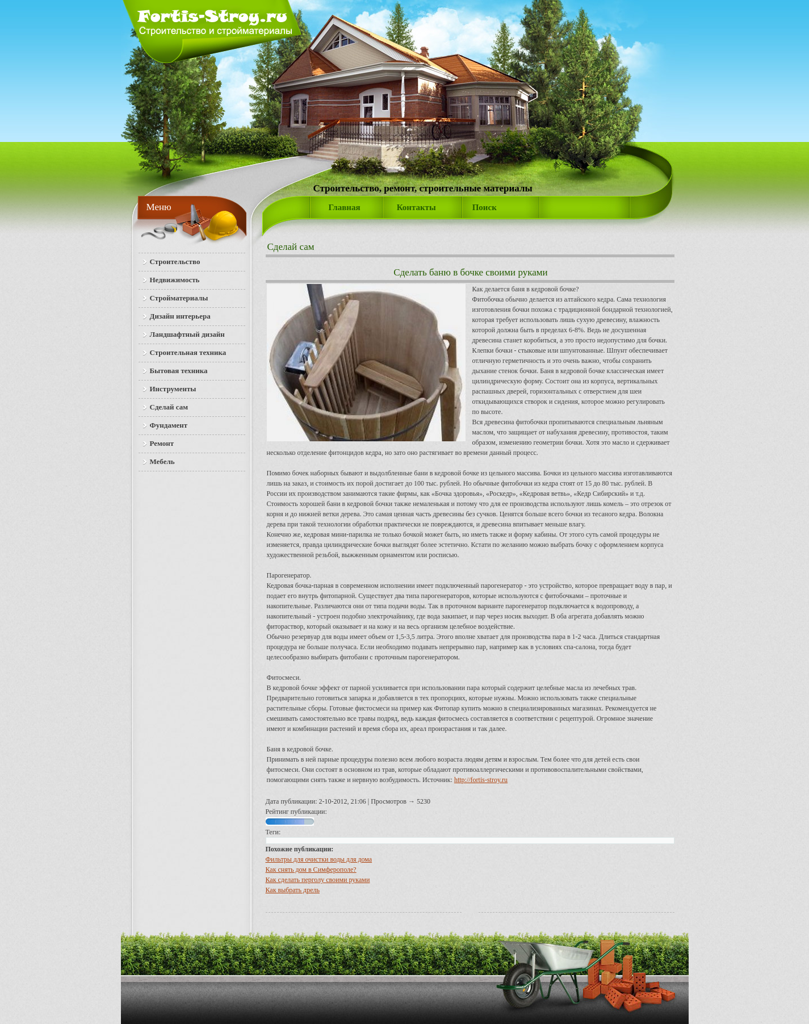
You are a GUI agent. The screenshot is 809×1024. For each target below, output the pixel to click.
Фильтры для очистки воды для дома (319, 859)
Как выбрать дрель (293, 890)
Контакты (416, 207)
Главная (345, 207)
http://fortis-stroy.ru (481, 780)
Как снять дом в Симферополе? (311, 869)
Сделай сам (291, 246)
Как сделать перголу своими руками (318, 880)
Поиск (484, 207)
